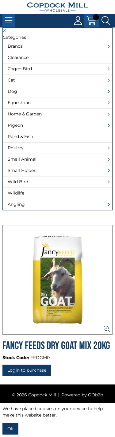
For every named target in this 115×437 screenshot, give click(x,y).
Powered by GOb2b (82, 395)
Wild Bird (18, 181)
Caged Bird (20, 68)
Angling (16, 204)
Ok (10, 429)
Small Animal (22, 159)
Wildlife (16, 193)
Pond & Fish (20, 136)
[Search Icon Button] (106, 20)
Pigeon (15, 125)
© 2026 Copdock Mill (34, 395)
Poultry (16, 148)
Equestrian (19, 102)
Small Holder (22, 170)
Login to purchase (26, 370)
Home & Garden (25, 114)
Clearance (18, 57)
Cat (11, 80)
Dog (12, 91)
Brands (15, 46)
